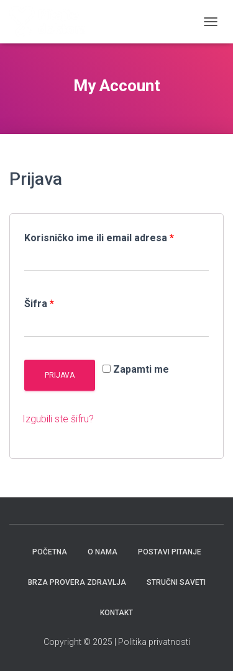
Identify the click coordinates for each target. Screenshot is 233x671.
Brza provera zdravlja (77, 582)
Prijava (60, 375)
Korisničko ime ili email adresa (99, 238)
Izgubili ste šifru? (58, 419)
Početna (49, 552)
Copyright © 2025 (78, 642)
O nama (102, 552)
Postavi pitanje (169, 552)
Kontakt (116, 612)
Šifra (39, 303)
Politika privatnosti (154, 642)
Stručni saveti (176, 582)
